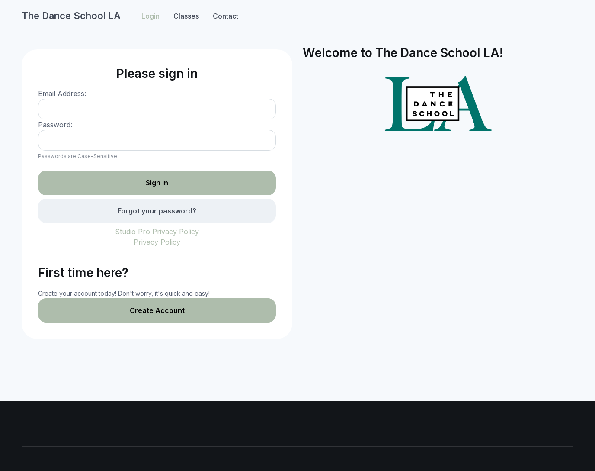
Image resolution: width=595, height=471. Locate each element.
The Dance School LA (71, 15)
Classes (186, 16)
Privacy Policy (157, 242)
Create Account (157, 310)
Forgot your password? (157, 210)
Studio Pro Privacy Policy (157, 231)
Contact (225, 16)
